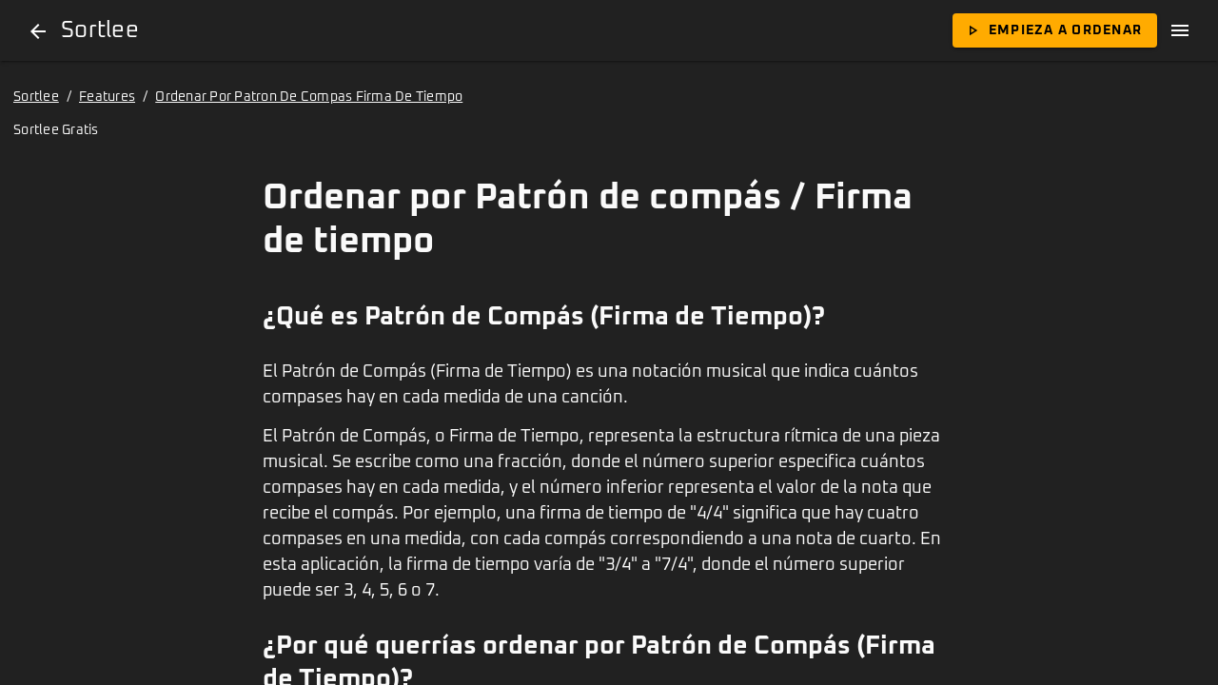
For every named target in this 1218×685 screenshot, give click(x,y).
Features (107, 97)
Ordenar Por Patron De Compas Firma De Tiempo (308, 97)
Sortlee (36, 97)
